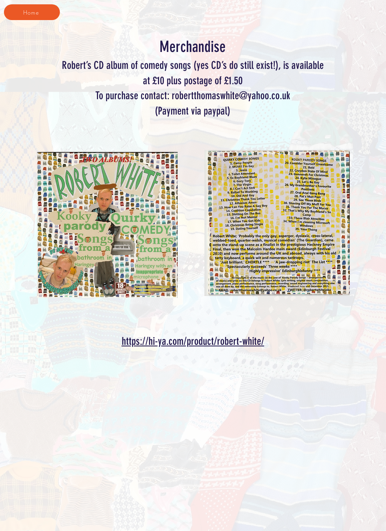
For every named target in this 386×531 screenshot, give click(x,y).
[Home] (32, 12)
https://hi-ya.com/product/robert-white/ (193, 341)
